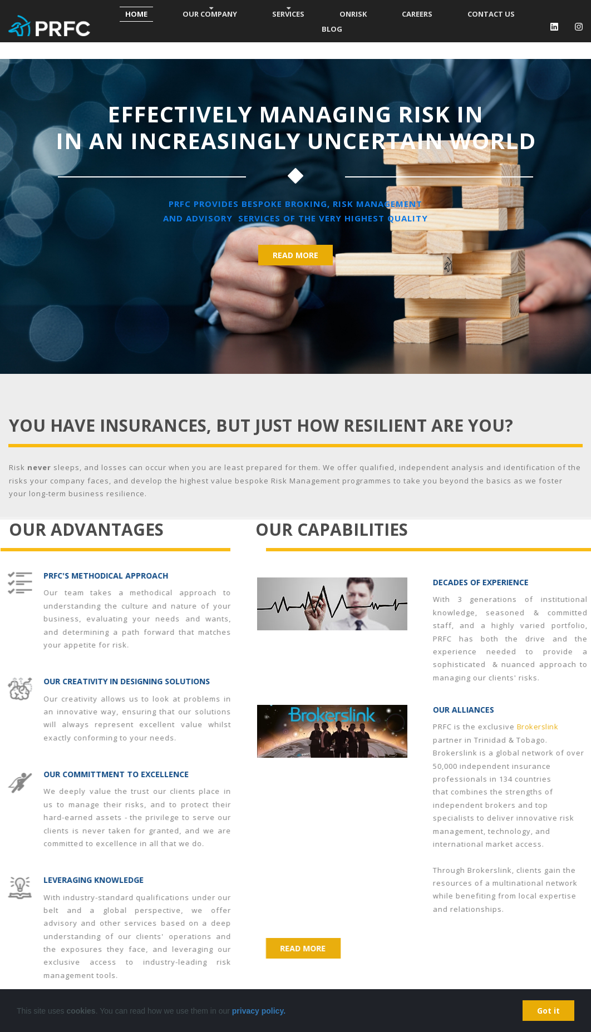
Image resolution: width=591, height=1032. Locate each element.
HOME (136, 14)
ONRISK (353, 14)
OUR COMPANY (210, 14)
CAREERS (417, 14)
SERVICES (288, 14)
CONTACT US (491, 14)
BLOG (332, 29)
